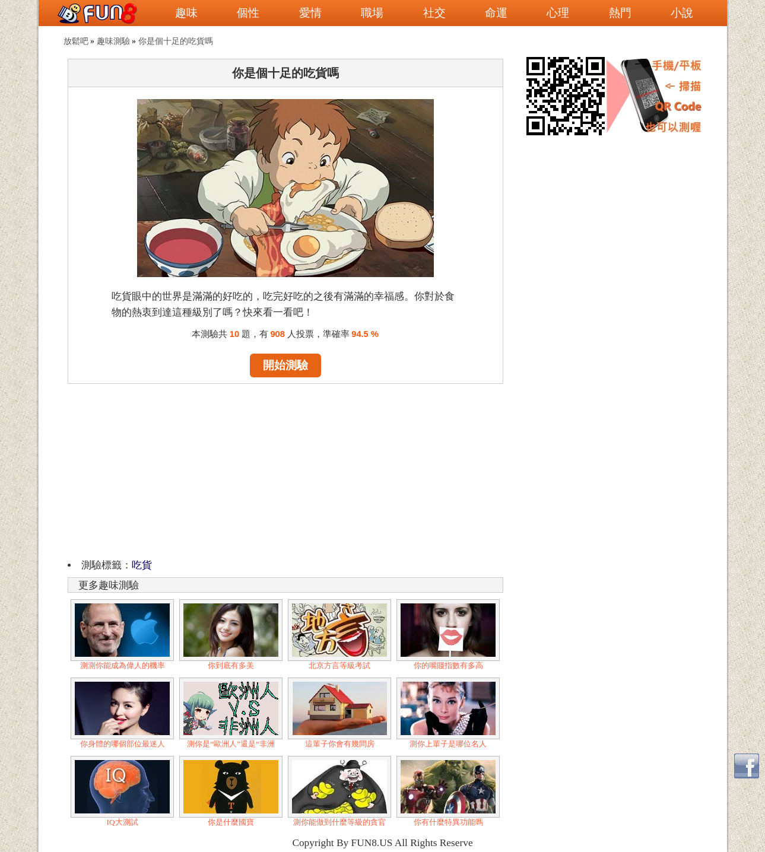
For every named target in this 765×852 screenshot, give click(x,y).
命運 (496, 13)
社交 (434, 13)
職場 (372, 13)
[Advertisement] (285, 469)
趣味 (186, 13)
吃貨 (142, 565)
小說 (682, 13)
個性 (248, 13)
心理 (558, 13)
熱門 (620, 13)
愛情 (310, 13)
